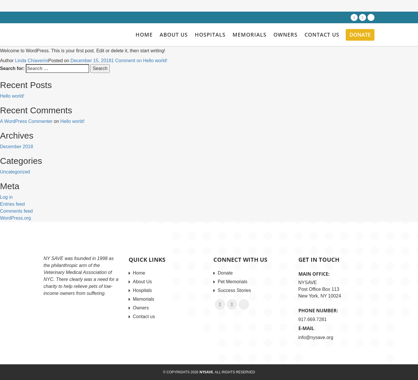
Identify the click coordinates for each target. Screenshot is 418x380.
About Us (174, 34)
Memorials (249, 34)
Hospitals (210, 34)
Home (144, 34)
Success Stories (234, 290)
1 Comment (139, 60)
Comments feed (16, 211)
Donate (360, 34)
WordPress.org (15, 218)
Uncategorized (15, 171)
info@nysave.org (315, 337)
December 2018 (16, 146)
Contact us (322, 34)
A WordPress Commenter (26, 121)
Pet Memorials (232, 281)
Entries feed (12, 204)
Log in (6, 197)
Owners (285, 34)
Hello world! (12, 96)
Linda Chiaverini (31, 60)
